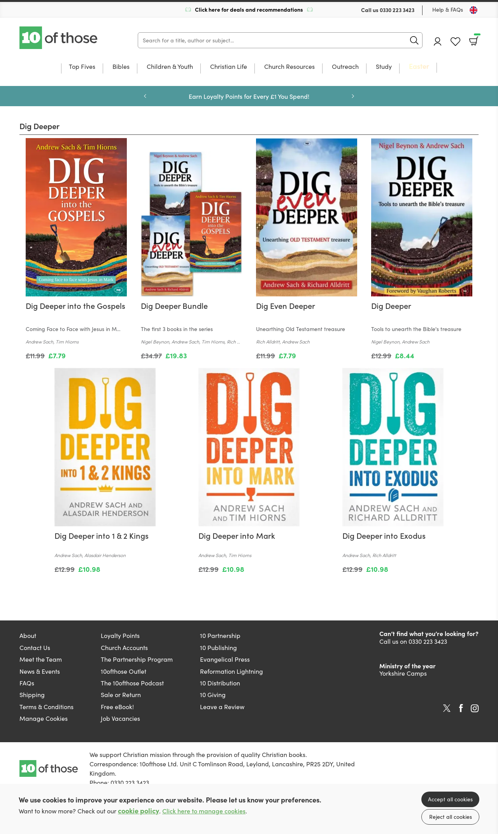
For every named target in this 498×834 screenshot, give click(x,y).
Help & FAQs (447, 9)
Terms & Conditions (46, 707)
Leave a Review (222, 707)
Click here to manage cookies (203, 811)
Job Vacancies (120, 718)
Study (384, 66)
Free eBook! (117, 707)
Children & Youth (170, 66)
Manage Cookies (43, 718)
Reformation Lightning (231, 671)
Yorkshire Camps (403, 673)
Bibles (121, 66)
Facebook (461, 708)
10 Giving (213, 694)
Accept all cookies (450, 799)
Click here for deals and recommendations (249, 9)
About (27, 635)
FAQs (26, 683)
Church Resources (289, 66)
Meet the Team (40, 659)
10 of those (59, 37)
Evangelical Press (225, 659)
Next (353, 96)
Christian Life (228, 66)
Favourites (455, 41)
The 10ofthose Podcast (132, 683)
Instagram (475, 708)
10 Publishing (218, 647)
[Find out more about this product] (76, 323)
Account (438, 41)
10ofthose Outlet (123, 671)
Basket (476, 38)
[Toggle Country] (473, 10)
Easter (419, 66)
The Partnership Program (137, 659)
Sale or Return (121, 694)
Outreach (345, 66)
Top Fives (82, 66)
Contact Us (34, 647)
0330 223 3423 (397, 10)
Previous (145, 96)
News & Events (39, 671)
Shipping (32, 694)
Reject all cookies (450, 816)
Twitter (447, 708)
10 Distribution (220, 683)
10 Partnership (220, 635)
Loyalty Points (120, 635)
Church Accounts (124, 647)
